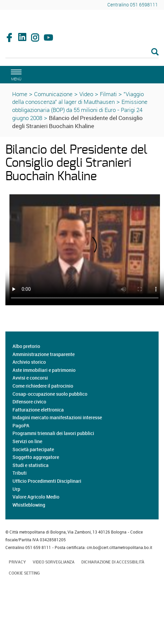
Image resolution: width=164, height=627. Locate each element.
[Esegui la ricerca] (155, 52)
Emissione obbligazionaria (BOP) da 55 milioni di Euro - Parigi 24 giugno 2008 (79, 110)
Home (19, 94)
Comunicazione (53, 94)
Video (86, 94)
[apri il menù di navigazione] (15, 74)
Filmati (108, 94)
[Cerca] (82, 52)
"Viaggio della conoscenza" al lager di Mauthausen (78, 98)
